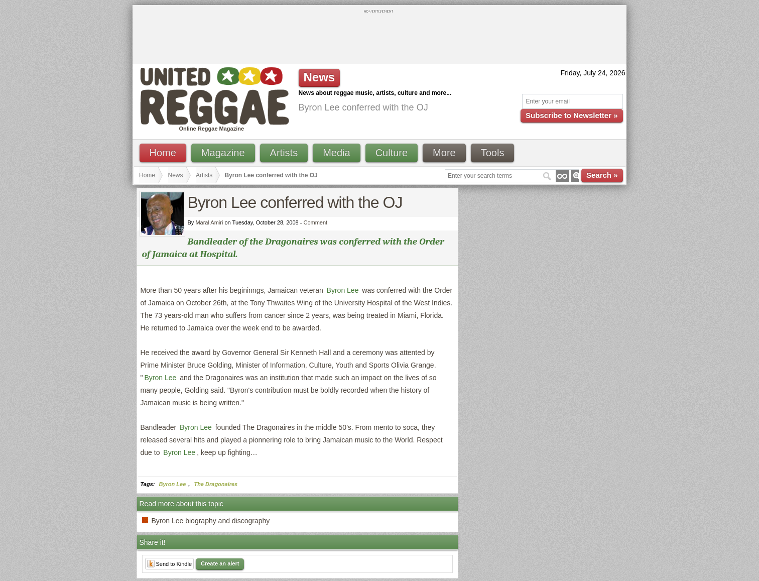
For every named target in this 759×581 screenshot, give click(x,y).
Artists (284, 152)
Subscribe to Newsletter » (571, 115)
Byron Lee (343, 290)
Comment (315, 222)
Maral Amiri (209, 222)
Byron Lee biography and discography (211, 521)
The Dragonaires (215, 484)
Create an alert (220, 563)
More (444, 152)
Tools (492, 152)
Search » (602, 175)
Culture (391, 152)
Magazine (223, 152)
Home (163, 152)
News (175, 175)
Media (336, 152)
